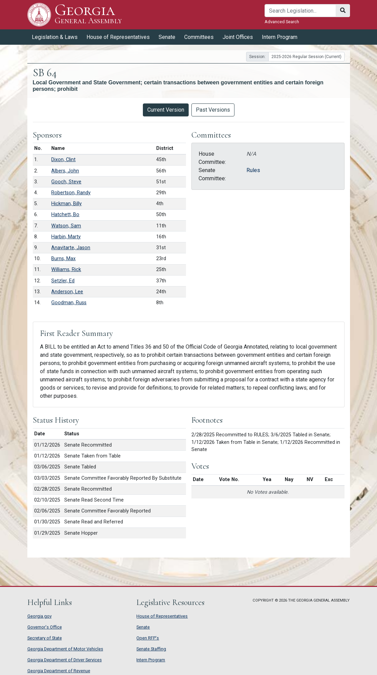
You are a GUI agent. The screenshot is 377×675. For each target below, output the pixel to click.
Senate (167, 37)
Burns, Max (63, 259)
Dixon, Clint (63, 160)
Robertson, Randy (71, 193)
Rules (253, 170)
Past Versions (213, 110)
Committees (199, 37)
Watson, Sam (66, 226)
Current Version (165, 110)
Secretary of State (44, 638)
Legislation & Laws (55, 37)
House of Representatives (118, 37)
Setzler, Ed (63, 281)
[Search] (300, 10)
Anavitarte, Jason (70, 248)
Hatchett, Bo (65, 214)
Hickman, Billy (66, 204)
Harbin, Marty (66, 237)
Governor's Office (44, 627)
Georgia (88, 14)
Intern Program (279, 37)
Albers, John (65, 171)
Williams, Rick (66, 269)
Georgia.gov (39, 616)
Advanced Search (282, 21)
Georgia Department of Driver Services (64, 659)
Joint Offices (238, 37)
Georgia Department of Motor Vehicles (65, 648)
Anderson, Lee (67, 292)
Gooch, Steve (66, 182)
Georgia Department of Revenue (58, 670)
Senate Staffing (151, 648)
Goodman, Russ (68, 303)
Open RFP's (147, 638)
